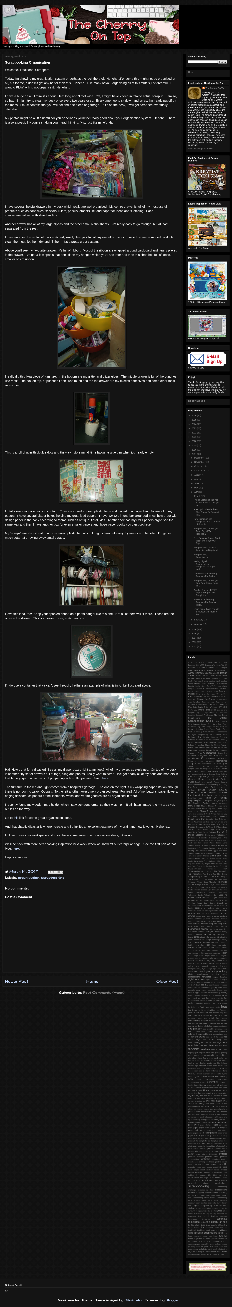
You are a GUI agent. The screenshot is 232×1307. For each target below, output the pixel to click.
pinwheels (218, 1143)
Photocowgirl (221, 835)
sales (215, 1175)
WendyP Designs (202, 900)
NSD (215, 816)
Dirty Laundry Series (197, 724)
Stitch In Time (216, 864)
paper (195, 1127)
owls (209, 1122)
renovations (208, 1172)
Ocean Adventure (195, 822)
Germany (201, 750)
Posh (225, 840)
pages (215, 1125)
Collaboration (201, 704)
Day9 (206, 712)
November (199, 462)
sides (208, 1195)
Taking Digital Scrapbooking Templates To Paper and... (204, 565)
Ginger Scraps (212, 750)
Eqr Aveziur (204, 732)
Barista (191, 686)
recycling (198, 1172)
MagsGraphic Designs (200, 800)
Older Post (167, 981)
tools (217, 1228)
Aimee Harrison (220, 670)
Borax (198, 694)
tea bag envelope (217, 1213)
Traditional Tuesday (208, 887)
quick (215, 1167)
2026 (194, 415)
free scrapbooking (212, 1039)
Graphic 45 (197, 758)
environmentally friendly (217, 993)
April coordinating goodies (204, 681)
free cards (218, 1015)
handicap (207, 1060)
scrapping (200, 1192)
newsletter (204, 1114)
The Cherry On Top (215, 88)
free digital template (218, 1021)
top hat (223, 1228)
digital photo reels (220, 969)
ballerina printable (202, 919)
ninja (225, 1114)
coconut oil (192, 950)
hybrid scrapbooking (217, 1077)
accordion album (194, 905)
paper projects (210, 1133)
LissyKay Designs (210, 787)
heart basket (200, 1063)
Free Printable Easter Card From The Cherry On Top (207, 541)
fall (223, 995)
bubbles (218, 932)
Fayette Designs (210, 737)
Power (205, 843)
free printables (198, 1036)
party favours (217, 1135)
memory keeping (220, 1098)
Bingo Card (199, 691)
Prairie (211, 843)
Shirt (210, 851)
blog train (222, 923)
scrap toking (213, 1180)
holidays (202, 1066)
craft (213, 956)
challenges (216, 940)
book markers (220, 926)
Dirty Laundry (221, 721)
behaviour (212, 921)
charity (224, 940)
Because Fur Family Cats (212, 689)
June (196, 483)
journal (197, 1085)
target (199, 1213)
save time (223, 1175)
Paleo (199, 830)
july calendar (222, 1085)
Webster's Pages (209, 898)
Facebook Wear (220, 735)
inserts (202, 1082)
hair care (192, 1060)
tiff (219, 1225)
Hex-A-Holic (216, 764)
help (214, 1063)
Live (221, 787)
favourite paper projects (209, 1000)
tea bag (206, 1213)
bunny (224, 932)
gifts (190, 1058)
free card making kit (203, 1015)
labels (216, 1090)
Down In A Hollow (195, 729)
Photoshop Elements (197, 838)
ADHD (190, 670)
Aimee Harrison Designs (200, 673)
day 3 (209, 961)
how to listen (204, 1071)
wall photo (203, 1249)
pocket (205, 1151)
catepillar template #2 (210, 937)
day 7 (214, 961)
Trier (218, 887)
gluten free (201, 1058)
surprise (204, 1211)
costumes (216, 953)
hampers (200, 1060)
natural (204, 1112)
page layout (193, 1125)
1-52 (192, 662)
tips (202, 1227)
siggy (213, 1195)
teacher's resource (219, 1216)
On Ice (220, 822)
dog (202, 985)
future (211, 1053)
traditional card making (207, 1230)
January (198, 624)
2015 (194, 633)
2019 (194, 445)
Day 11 (199, 712)
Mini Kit (213, 811)
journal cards (206, 1085)
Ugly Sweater (213, 890)
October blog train (210, 822)
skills (204, 1200)
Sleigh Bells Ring (218, 855)
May (196, 487)
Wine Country (215, 900)
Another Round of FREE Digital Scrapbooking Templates (205, 593)
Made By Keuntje (216, 797)
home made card (220, 1066)
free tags (217, 1042)
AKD (196, 670)
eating (204, 990)
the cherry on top (216, 1221)
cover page (193, 956)
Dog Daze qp (221, 727)
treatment (197, 1236)
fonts (197, 1007)
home (209, 1066)
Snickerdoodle (215, 858)
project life (222, 1164)
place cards (193, 1148)
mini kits (220, 1104)
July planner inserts (196, 774)
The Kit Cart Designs (217, 877)
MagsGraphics (220, 800)
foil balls (191, 1007)
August (198, 475)
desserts (213, 966)
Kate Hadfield (221, 774)
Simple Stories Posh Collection (201, 853)
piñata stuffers (221, 1146)
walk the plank (202, 1246)
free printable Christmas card (215, 1029)
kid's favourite (212, 1088)
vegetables (205, 1244)
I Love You (204, 766)
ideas (199, 1079)
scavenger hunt (206, 1178)
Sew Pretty (222, 848)
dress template (199, 987)
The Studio (208, 879)
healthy (191, 1063)
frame (207, 1007)
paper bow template (218, 1127)
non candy (201, 1117)
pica (198, 1143)
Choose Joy (202, 699)
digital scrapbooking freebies (203, 974)
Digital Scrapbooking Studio (207, 719)
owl (205, 1122)
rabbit (202, 1170)
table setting (213, 1211)
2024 (194, 424)
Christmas (213, 699)
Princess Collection (202, 845)
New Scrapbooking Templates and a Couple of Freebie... (207, 522)
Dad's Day (192, 710)
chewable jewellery (202, 942)
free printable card (204, 1034)
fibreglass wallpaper (204, 1003)
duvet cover (222, 987)
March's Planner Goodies (211, 806)
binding (220, 921)
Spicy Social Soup (201, 861)
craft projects (221, 956)
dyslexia (191, 990)
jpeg (214, 1085)
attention (216, 913)
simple (218, 1195)
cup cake (202, 958)
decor (219, 961)
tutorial (223, 1235)
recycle (191, 1172)
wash (215, 1249)
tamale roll (192, 1213)
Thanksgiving (194, 871)
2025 (194, 420)
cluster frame (201, 948)
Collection (211, 704)
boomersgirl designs (198, 929)
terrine (203, 1222)
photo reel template (210, 1141)
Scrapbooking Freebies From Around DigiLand (206, 549)
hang (214, 1060)
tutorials (206, 1239)
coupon (224, 953)
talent (225, 1211)
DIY (220, 707)
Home (92, 981)
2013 (194, 642)
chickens (215, 942)
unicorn (224, 1239)
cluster (191, 948)
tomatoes (209, 1228)
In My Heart (218, 766)
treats (205, 1236)
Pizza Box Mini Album (205, 840)
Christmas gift (221, 702)
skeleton (197, 1200)
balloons (215, 919)
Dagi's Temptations (207, 710)
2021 (194, 437)
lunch (225, 1096)
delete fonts (193, 966)
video (212, 1244)
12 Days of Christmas (204, 662)
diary (199, 969)
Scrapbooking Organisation (201, 555)
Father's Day (194, 737)
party (209, 1135)
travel (220, 1233)
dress (190, 987)
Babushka (223, 683)
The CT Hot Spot (207, 871)
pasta (207, 1138)
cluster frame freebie (218, 948)
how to (214, 1068)
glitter (194, 1058)
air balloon (209, 908)
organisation (28, 877)
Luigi (200, 798)
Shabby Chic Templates (197, 851)
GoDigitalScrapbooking (208, 755)
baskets (204, 921)
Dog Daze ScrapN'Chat (206, 727)
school (218, 1178)
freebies (205, 1049)
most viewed (214, 1109)
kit (204, 1090)
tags (220, 1211)
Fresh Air (209, 747)
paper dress (205, 1130)
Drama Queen (209, 729)
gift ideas (223, 1055)
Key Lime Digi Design (198, 776)
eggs (197, 993)
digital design (207, 969)
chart (190, 942)
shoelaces (201, 1195)
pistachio (201, 1146)
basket (197, 921)
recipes (224, 1170)
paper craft (193, 1130)
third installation (194, 1225)
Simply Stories (203, 856)
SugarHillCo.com (194, 869)
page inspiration (219, 1122)
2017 (194, 454)
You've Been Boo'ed (206, 903)
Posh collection (194, 843)
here (105, 778)
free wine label (221, 1046)
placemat (202, 1148)
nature (209, 1112)
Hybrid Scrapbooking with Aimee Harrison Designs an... (207, 502)
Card (190, 696)
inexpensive (209, 1079)
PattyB (205, 830)
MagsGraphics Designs (199, 803)
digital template (220, 977)
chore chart (199, 945)
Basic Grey (200, 686)
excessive (217, 995)
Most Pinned (211, 814)
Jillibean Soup (217, 771)
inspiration (213, 1082)
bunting (191, 934)
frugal (225, 1049)
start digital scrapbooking (200, 1205)
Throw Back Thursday (207, 882)
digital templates (196, 979)
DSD (225, 707)
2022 (194, 432)
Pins (225, 838)
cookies (201, 953)
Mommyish (201, 814)
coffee (199, 950)
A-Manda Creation (205, 668)
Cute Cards (198, 707)
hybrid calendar (203, 1074)
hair (225, 1058)
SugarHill (223, 866)
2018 (194, 450)
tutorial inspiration (195, 1239)
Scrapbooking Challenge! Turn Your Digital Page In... (206, 583)
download (223, 985)
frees (213, 1049)
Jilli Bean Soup (205, 771)
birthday (204, 924)
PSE (194, 830)
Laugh (197, 782)
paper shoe (222, 1133)
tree (210, 1236)
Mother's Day (222, 814)
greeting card (212, 1058)
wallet (209, 1249)
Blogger (172, 1300)
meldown (209, 1098)
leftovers (207, 1096)
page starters (205, 1125)
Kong (209, 779)
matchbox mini (194, 1098)
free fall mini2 (193, 1023)
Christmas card (208, 702)
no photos (192, 1117)
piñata (212, 1146)
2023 (194, 428)
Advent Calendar (206, 670)
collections (206, 950)
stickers (191, 1208)
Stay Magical (205, 864)
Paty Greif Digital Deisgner (205, 832)
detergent (223, 966)
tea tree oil (203, 1216)
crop (196, 958)
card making (209, 934)
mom (196, 1109)
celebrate (197, 940)
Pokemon (218, 840)
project (213, 1164)
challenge (206, 940)
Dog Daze (212, 724)
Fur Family (218, 747)
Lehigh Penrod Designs (217, 782)
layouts (191, 1095)
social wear (213, 1200)
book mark (193, 926)
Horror (197, 766)
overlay (201, 1122)
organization (193, 1122)
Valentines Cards (195, 895)
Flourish (224, 745)
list (221, 1096)
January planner (205, 769)
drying (214, 987)
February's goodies (196, 745)
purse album (201, 1167)
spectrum (191, 1203)
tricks (215, 1236)
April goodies (221, 681)
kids (189, 1090)
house (208, 1068)
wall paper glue (216, 1246)
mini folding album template (205, 1104)
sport (198, 1203)
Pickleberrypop (215, 838)
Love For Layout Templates (207, 793)
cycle (201, 961)
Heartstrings (209, 761)
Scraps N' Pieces (219, 845)
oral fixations (219, 1117)
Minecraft (204, 811)
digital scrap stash (195, 971)
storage (198, 1208)
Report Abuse (196, 400)
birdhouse (196, 924)
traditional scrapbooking (205, 1233)
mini (208, 1101)
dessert (205, 966)
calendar (198, 934)
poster (191, 1154)
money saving (203, 1109)
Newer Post (16, 981)
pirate (225, 1143)
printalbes (215, 1159)
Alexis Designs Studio (205, 676)
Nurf (225, 819)
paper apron (204, 1127)
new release (222, 1112)
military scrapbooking (196, 1101)
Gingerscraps (209, 753)
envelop (204, 993)
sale (209, 1175)
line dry (217, 1096)
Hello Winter (206, 764)
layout (208, 1093)
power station (201, 1154)
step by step (220, 1205)
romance (203, 1175)
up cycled (199, 1241)
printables (205, 1159)
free (224, 1007)
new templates (193, 1114)
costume (208, 953)
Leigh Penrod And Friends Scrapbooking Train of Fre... (206, 612)
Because (198, 689)
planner (210, 1148)
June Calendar (210, 774)
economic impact (215, 990)
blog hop (213, 924)
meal (203, 1098)
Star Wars (196, 864)
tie (216, 1225)
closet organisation (219, 945)
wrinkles (221, 1254)
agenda (198, 908)
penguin (213, 1138)
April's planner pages (197, 683)
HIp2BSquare (210, 758)
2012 (194, 646)
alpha (225, 908)
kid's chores (202, 1088)
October (198, 466)
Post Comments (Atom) (103, 992)
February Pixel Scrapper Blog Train (211, 742)
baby (204, 916)
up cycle (191, 1241)
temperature (207, 1219)
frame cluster (215, 1007)
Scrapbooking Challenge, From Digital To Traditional (206, 531)
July (196, 479)
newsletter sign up (216, 1114)
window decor (215, 1252)
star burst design (220, 1203)
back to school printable (217, 916)
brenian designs (206, 932)
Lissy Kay (218, 785)
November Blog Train (214, 819)
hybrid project (200, 1077)
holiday (224, 1063)
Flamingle (209, 745)
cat (200, 937)
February (199, 619)
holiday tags (193, 1066)
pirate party (192, 1146)
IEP (211, 766)
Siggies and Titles (220, 851)
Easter (219, 729)
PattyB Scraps (215, 830)
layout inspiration (219, 1093)
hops (203, 1068)
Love (219, 792)
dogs (207, 985)
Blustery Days (212, 691)
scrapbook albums (198, 1183)
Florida (216, 745)
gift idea (214, 1055)
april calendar (202, 913)
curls (196, 961)
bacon (190, 919)
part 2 (203, 1135)
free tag (208, 1042)
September (199, 470)
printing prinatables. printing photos (213, 1162)
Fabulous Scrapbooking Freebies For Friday (205, 575)
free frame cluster (206, 1023)
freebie (193, 1049)
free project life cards (214, 1037)
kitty (211, 1090)
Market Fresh (201, 808)
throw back (210, 1225)
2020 (194, 441)
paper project (198, 1133)
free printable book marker (200, 1031)
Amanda (199, 678)
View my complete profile (200, 148)
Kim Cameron (216, 777)
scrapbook (223, 1180)
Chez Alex (192, 699)
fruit (207, 1053)
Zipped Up (222, 903)
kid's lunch (223, 1088)
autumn (191, 916)
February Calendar (195, 740)
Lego (204, 782)
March (197, 496)
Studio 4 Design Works (207, 866)
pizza (208, 1146)
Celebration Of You (219, 697)
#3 (189, 662)
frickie (218, 1049)
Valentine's (223, 892)
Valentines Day (210, 895)
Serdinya (212, 848)
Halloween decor (195, 761)
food (202, 1007)
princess (213, 1154)
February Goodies (211, 740)
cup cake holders (212, 958)
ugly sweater (216, 1239)
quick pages (193, 1170)
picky (203, 1143)
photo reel (197, 1141)
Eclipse (196, 732)
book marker (206, 926)
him (218, 1063)
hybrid (191, 1073)
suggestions (207, 1208)
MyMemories (205, 816)
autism (224, 913)
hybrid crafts (216, 1074)
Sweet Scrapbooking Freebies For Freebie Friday (205, 602)
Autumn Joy (213, 683)
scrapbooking (52, 877)
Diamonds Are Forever (204, 715)
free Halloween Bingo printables (201, 1010)
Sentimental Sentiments (198, 848)
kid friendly (192, 1088)
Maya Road (217, 808)
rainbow (209, 1170)
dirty (214, 982)
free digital (209, 1018)
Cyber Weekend (210, 707)
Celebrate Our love (202, 697)
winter (224, 1252)
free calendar (202, 1013)
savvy (190, 1178)
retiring (191, 1175)
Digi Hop (217, 715)
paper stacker (194, 1135)
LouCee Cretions (207, 792)
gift (209, 1055)
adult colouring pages (210, 905)
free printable (195, 1028)
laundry (201, 1093)
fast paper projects (214, 998)
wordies (206, 1254)
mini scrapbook (207, 1106)
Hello (199, 764)
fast (203, 998)
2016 (194, 629)
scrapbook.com (221, 1183)
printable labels (211, 1157)
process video (203, 1164)
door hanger (214, 985)
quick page (222, 1167)
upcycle (197, 1244)
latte (195, 1093)
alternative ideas (194, 911)
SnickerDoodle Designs (198, 858)
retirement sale (220, 1172)
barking (191, 921)
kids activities (197, 1090)
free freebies (218, 1023)
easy (198, 990)
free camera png (216, 1013)
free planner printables (218, 1026)
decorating (204, 963)
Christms (191, 704)
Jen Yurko (216, 769)
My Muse (192, 816)
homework (192, 1068)
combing (214, 950)
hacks (221, 1058)
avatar (198, 916)
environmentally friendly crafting (200, 995)
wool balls (192, 1254)
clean (208, 945)
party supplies (198, 1138)
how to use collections (218, 1071)
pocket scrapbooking (218, 1151)
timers (196, 1228)
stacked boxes (207, 1203)
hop (198, 1068)
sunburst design (194, 1211)
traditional (192, 1230)
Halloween (222, 758)
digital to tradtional (213, 979)
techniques (192, 1219)
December (199, 457)
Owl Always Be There (204, 827)
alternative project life (210, 911)
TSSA (224, 869)
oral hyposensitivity (208, 1119)
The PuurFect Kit (195, 879)
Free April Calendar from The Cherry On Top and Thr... (206, 512)
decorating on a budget (218, 963)
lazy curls (199, 1096)
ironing (191, 1085)
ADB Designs (221, 668)
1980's (216, 662)
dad (205, 961)
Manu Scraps (194, 806)
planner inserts (221, 1148)
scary (196, 1178)
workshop (213, 1254)
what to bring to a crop (200, 1252)
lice (212, 1096)
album (218, 908)
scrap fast (203, 1180)
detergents (192, 969)
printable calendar (196, 1157)
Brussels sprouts (208, 694)
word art (199, 1254)
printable (223, 1154)
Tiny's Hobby (215, 885)
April (196, 492)
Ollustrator (133, 1300)
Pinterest (191, 840)
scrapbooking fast (205, 1190)
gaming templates (201, 1055)
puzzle (209, 1167)
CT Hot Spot (221, 694)
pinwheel (209, 1143)
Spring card (213, 861)
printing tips (192, 1164)
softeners (223, 1200)
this (16, 817)
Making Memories (219, 803)
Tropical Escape (200, 890)
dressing (208, 987)
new (215, 1112)
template (222, 1218)
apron (210, 913)
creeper (191, 958)
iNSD (190, 1079)
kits (207, 1090)
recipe (216, 1170)
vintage (218, 1244)
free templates (206, 1045)
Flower (191, 747)
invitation (223, 1082)
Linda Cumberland (206, 785)
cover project (204, 956)
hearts (209, 1063)
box (211, 929)
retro (196, 1175)
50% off (199, 665)
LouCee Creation (207, 790)
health (224, 1060)
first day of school (219, 1003)
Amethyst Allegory (210, 678)
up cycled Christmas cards (214, 1241)
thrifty (203, 1225)
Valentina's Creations (205, 892)
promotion (192, 1167)
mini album (216, 1101)
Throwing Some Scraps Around (207, 883)
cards (196, 937)
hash (219, 1060)
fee (222, 1000)
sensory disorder (211, 1192)
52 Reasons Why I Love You (213, 665)
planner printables (195, 1151)
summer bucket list (219, 1208)
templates (194, 1221)
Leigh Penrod (193, 785)
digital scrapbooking (215, 971)
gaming (217, 1053)
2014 (194, 638)
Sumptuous (211, 869)
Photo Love (210, 835)
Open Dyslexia (204, 824)
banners (224, 919)
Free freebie (199, 747)
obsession (209, 1117)
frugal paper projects (196, 1053)
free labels (204, 1026)
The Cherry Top (209, 874)
